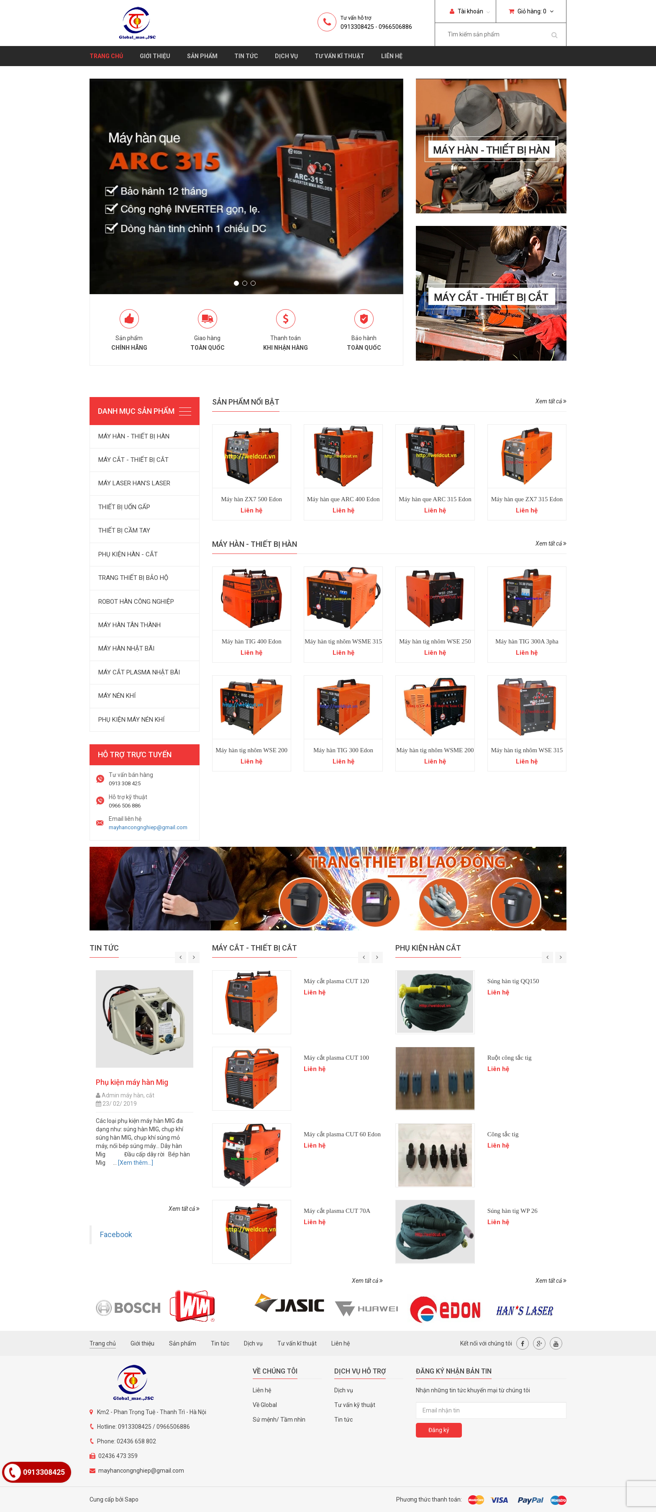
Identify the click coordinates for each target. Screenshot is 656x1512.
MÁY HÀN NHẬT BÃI (126, 648)
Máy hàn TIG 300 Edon (343, 750)
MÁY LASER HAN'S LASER (134, 483)
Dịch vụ (286, 56)
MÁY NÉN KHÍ (117, 696)
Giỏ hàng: (531, 11)
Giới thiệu (155, 56)
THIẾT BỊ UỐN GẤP (124, 507)
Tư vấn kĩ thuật (339, 56)
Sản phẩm (202, 56)
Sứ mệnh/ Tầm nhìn (279, 1419)
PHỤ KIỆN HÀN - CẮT (128, 554)
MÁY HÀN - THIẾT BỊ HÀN (133, 436)
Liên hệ (391, 56)
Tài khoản (466, 11)
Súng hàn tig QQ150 (513, 981)
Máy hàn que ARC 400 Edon (343, 499)
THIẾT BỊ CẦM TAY (124, 530)
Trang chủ (106, 56)
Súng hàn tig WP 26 (512, 1210)
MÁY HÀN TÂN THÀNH (129, 625)
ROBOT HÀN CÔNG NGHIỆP (136, 601)
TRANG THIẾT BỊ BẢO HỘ (133, 578)
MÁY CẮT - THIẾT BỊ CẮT (133, 460)
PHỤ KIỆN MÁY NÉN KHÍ (131, 719)
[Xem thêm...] (135, 1162)
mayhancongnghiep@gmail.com (148, 827)
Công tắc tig (503, 1134)
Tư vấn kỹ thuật (354, 1405)
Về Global (265, 1405)
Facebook (116, 1234)
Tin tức (246, 56)
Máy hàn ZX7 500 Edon (251, 499)
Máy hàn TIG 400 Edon (252, 641)
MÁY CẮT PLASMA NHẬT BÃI (139, 672)
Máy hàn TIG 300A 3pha (527, 641)
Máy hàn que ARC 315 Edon (435, 499)
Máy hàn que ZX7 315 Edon (527, 499)
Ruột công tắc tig (509, 1057)
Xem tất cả (551, 401)
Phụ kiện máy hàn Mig (132, 1082)
